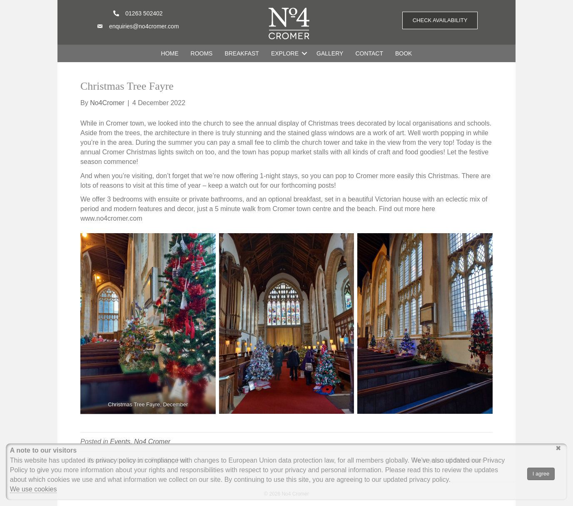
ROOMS (202, 53)
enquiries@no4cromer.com (144, 26)
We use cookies (33, 489)
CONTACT (369, 53)
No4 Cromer (152, 441)
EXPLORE (285, 53)
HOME (170, 53)
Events (120, 441)
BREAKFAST (241, 53)
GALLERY (329, 53)
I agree (541, 474)
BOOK (403, 53)
